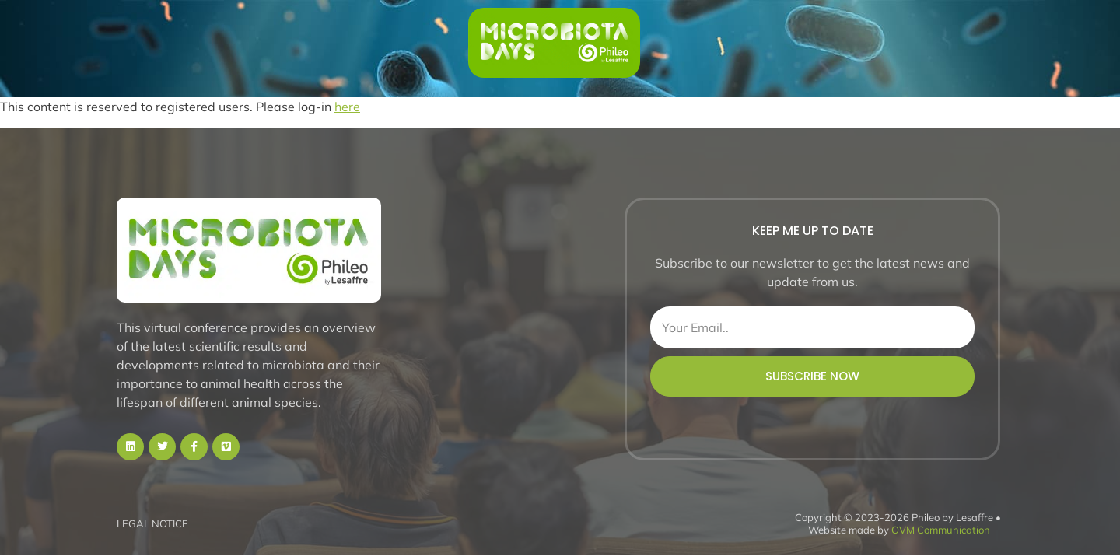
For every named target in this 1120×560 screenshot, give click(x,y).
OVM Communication (940, 529)
